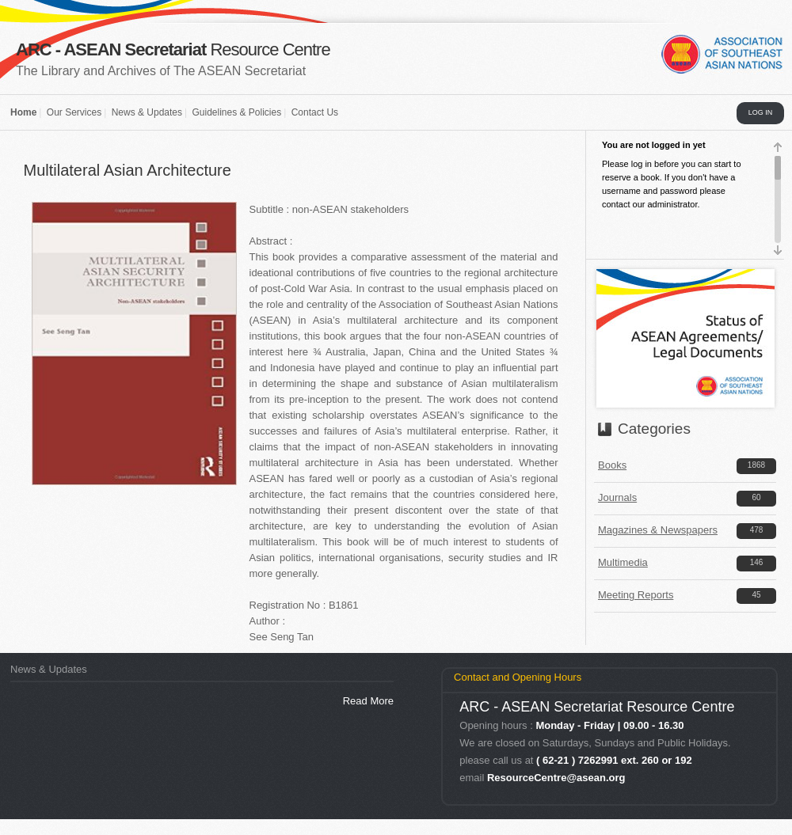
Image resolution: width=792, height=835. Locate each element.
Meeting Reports (635, 595)
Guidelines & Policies (236, 112)
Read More (368, 701)
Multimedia (623, 562)
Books (612, 465)
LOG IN (760, 112)
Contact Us (314, 112)
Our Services (74, 112)
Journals (617, 497)
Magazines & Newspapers (658, 530)
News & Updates (147, 112)
